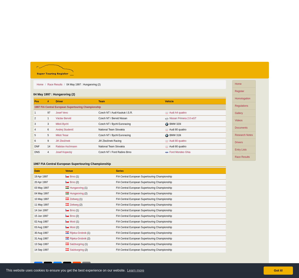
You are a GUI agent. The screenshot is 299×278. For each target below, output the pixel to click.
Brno (72, 176)
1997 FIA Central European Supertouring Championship (68, 107)
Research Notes (244, 135)
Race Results (242, 156)
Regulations (241, 105)
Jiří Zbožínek (63, 140)
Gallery (239, 113)
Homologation (242, 98)
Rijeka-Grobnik (78, 232)
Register (239, 91)
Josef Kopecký (64, 152)
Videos (239, 120)
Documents (241, 127)
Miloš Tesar (62, 135)
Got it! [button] (278, 270)
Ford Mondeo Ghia (179, 152)
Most (72, 221)
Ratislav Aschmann (66, 146)
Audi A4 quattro (177, 112)
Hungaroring (77, 187)
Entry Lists (241, 149)
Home (238, 83)
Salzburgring (77, 244)
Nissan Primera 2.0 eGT (182, 118)
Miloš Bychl (62, 124)
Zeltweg (74, 199)
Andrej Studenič (64, 129)
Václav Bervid (63, 118)
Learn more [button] (135, 270)
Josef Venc (62, 112)
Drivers (239, 142)
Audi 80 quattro (177, 140)
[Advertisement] (149, 31)
